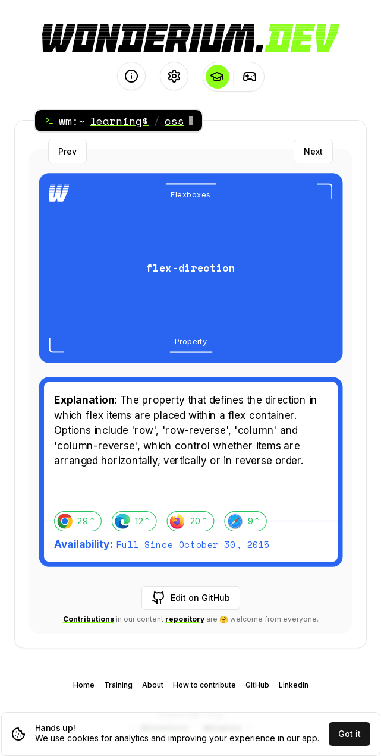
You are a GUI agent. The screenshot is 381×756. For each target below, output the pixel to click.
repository (184, 619)
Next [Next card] (313, 151)
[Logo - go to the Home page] (190, 38)
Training (118, 685)
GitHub (257, 685)
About (152, 685)
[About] (131, 76)
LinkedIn (293, 685)
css (174, 120)
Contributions (88, 619)
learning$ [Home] (119, 120)
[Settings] (174, 76)
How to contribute (204, 685)
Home (84, 685)
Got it (349, 734)
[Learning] (217, 77)
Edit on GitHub (191, 598)
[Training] (250, 77)
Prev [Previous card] (67, 151)
